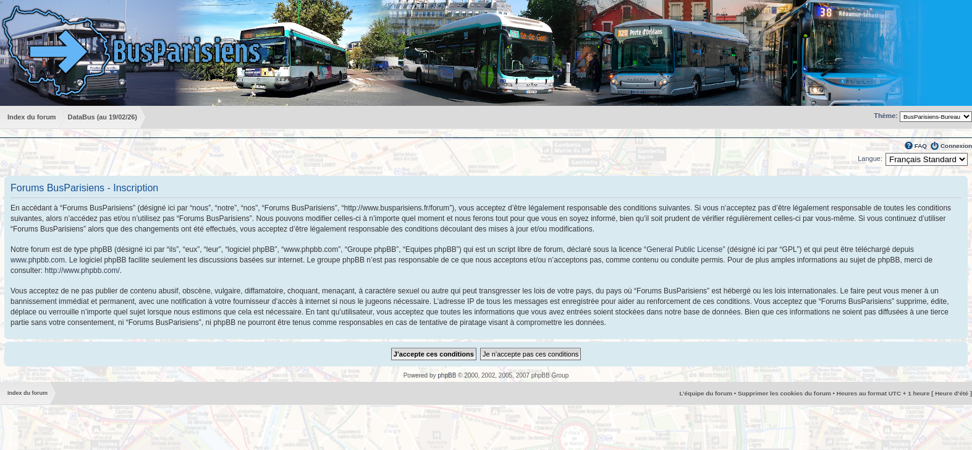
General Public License (684, 249)
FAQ (921, 145)
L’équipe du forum (705, 393)
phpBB (446, 375)
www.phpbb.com (38, 260)
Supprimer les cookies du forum (784, 393)
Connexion (956, 145)
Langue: (870, 158)
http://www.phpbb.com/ (81, 270)
